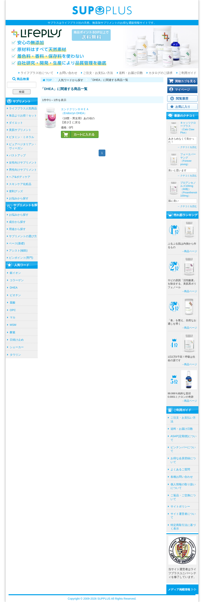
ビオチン (15, 295)
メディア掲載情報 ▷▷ (182, 589)
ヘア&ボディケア (19, 176)
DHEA (14, 287)
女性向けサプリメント (23, 162)
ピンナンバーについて (183, 449)
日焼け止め (17, 339)
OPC (13, 310)
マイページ (182, 89)
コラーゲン (17, 280)
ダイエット (16, 122)
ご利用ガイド (187, 72)
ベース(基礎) (17, 243)
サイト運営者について (183, 515)
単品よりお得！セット (23, 115)
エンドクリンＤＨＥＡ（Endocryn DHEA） (75, 111)
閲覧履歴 (182, 98)
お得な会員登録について (183, 460)
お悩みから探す (18, 198)
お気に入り (182, 106)
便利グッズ (16, 191)
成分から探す (17, 221)
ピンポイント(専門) (21, 257)
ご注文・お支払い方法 (97, 72)
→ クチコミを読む (187, 147)
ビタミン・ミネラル (21, 137)
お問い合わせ (67, 72)
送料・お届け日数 (130, 72)
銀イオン (15, 272)
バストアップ (17, 155)
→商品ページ (189, 251)
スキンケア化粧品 (20, 184)
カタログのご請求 (160, 72)
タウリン (15, 354)
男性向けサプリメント (23, 169)
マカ (12, 317)
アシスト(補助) (18, 250)
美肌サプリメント (20, 129)
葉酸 (12, 302)
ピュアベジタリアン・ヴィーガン (23, 146)
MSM (13, 324)
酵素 (12, 332)
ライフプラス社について (36, 72)
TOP (49, 80)
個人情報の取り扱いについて (183, 486)
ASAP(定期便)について (184, 438)
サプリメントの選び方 (23, 236)
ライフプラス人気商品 (23, 108)
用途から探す (17, 229)
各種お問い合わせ (182, 476)
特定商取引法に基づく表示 (183, 526)
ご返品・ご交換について (183, 497)
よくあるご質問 (180, 469)
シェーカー (17, 347)
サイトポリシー (180, 506)
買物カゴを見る (185, 81)
